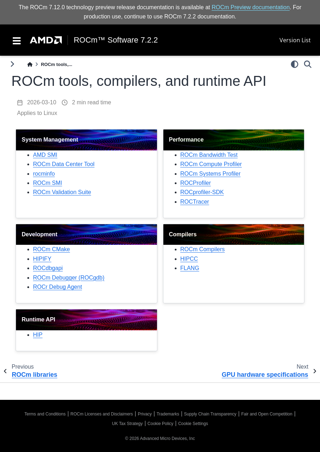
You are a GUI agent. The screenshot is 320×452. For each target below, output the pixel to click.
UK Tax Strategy (127, 423)
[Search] (307, 64)
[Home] (29, 64)
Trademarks (168, 414)
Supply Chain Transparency (210, 414)
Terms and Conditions (45, 414)
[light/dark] (294, 64)
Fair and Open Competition (266, 414)
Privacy (145, 414)
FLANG (189, 268)
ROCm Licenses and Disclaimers (101, 414)
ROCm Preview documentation (251, 7)
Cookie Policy (160, 423)
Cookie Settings (193, 423)
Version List (295, 40)
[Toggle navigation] (17, 40)
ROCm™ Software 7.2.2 (116, 40)
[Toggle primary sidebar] (12, 64)
